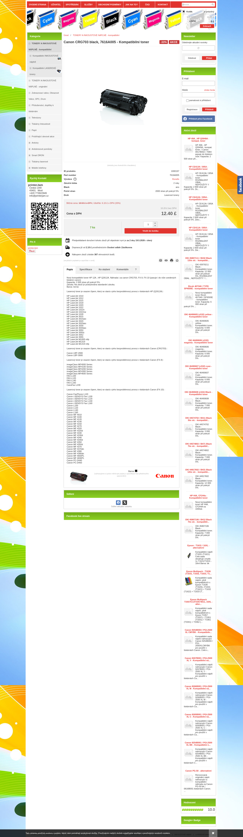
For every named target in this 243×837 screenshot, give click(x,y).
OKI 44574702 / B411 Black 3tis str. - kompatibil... (198, 419)
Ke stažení (104, 269)
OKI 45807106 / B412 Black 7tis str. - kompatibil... (198, 520)
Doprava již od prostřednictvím (102, 247)
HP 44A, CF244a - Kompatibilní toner (198, 496)
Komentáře (123, 269)
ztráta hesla (209, 90)
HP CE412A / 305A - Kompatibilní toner (198, 198)
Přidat (209, 58)
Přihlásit (209, 109)
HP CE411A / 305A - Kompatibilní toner (198, 228)
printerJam (33, 248)
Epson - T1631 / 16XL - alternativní (198, 546)
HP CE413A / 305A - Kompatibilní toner (198, 168)
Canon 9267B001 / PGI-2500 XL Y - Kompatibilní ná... (198, 659)
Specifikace (86, 269)
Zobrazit (207, 26)
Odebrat (192, 58)
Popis (70, 269)
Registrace (192, 109)
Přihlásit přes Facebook (200, 119)
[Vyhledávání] (198, 4)
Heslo (185, 90)
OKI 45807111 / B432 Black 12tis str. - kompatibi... (198, 259)
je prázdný (209, 11)
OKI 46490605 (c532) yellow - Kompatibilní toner (198, 315)
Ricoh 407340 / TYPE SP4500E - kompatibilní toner (198, 287)
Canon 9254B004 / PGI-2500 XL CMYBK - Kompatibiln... (198, 631)
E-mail (185, 78)
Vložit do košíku (151, 231)
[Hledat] (212, 4)
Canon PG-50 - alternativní (198, 771)
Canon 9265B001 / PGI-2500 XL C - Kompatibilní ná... (198, 715)
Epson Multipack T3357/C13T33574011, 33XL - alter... (198, 601)
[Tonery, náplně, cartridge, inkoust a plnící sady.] (98, 19)
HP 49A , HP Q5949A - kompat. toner (198, 139)
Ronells (175, 179)
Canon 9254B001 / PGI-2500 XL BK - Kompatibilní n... (198, 743)
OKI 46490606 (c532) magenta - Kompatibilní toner (198, 341)
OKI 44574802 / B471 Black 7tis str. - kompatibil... (198, 445)
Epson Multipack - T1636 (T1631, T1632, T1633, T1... (198, 572)
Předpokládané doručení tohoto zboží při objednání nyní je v (112, 240)
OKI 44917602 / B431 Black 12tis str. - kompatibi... (198, 471)
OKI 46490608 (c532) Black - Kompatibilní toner (198, 393)
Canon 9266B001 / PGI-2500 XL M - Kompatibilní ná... (198, 687)
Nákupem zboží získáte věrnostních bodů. (93, 254)
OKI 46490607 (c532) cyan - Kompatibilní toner (198, 367)
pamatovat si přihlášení (198, 100)
